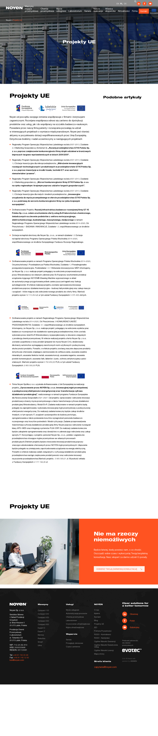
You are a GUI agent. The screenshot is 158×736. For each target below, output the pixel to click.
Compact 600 (43, 621)
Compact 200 (43, 614)
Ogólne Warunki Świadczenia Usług (106, 646)
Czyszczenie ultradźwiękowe (78, 624)
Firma (135, 11)
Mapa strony (99, 654)
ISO (95, 627)
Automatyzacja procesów (76, 613)
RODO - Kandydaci (102, 638)
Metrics (41, 635)
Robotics (41, 638)
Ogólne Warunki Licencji (104, 650)
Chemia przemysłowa (47, 9)
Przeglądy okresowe (74, 643)
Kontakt (143, 11)
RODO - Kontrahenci (102, 634)
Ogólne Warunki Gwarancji (104, 641)
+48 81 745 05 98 (20, 655)
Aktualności (124, 11)
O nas (96, 610)
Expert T (41, 631)
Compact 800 (43, 624)
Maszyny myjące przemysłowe (31, 8)
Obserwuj (130, 614)
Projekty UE (99, 624)
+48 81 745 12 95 (21, 657)
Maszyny (43, 605)
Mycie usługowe (61, 9)
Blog (96, 620)
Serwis (87, 11)
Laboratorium (75, 11)
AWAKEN (133, 661)
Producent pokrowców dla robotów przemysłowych (130, 643)
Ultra (40, 645)
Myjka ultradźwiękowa (75, 627)
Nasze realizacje (98, 9)
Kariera (97, 613)
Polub (128, 620)
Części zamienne (73, 646)
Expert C (41, 628)
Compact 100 (43, 610)
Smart (40, 642)
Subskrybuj (130, 627)
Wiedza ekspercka (110, 9)
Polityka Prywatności (102, 631)
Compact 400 (43, 617)
